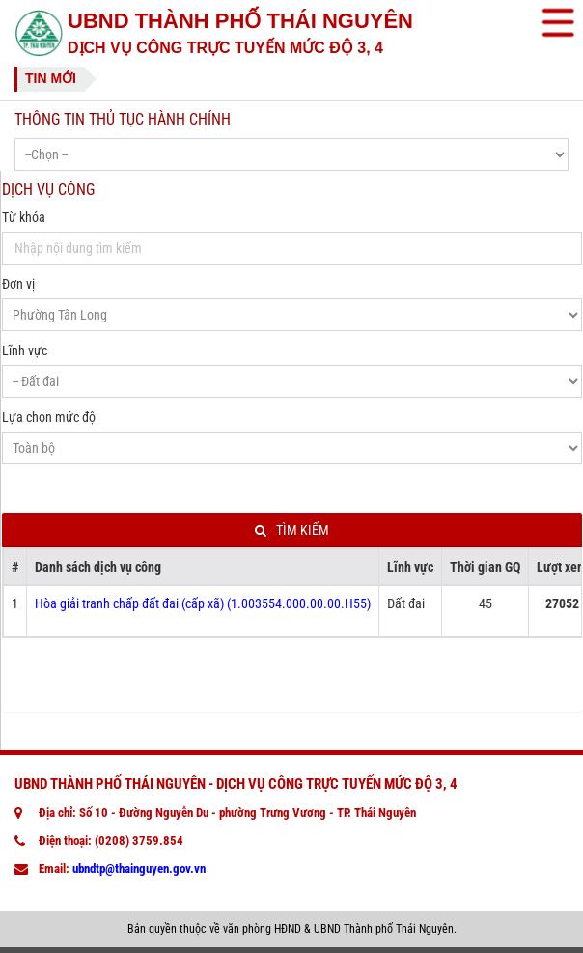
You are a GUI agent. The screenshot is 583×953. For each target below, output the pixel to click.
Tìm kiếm (292, 530)
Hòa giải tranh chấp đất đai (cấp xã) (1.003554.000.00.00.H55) (203, 603)
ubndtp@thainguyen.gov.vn (139, 868)
